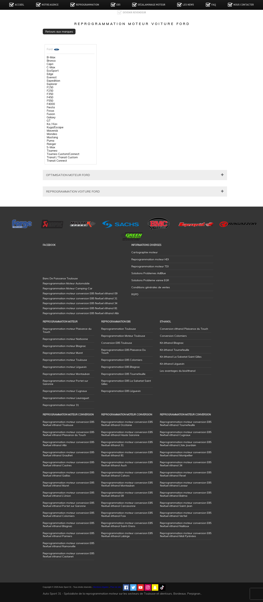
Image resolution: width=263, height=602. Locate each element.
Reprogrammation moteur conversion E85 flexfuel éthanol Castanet (68, 555)
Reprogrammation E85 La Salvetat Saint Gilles (126, 382)
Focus (50, 110)
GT (49, 120)
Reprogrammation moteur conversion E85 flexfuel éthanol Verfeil (185, 514)
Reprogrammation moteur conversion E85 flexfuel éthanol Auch (127, 464)
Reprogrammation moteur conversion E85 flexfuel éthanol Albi (68, 443)
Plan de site (115, 587)
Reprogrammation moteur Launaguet (66, 398)
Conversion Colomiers (173, 335)
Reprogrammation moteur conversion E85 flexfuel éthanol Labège (127, 534)
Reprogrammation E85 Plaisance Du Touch (123, 351)
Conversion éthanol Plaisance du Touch (184, 328)
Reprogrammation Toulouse (118, 328)
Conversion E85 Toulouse (116, 343)
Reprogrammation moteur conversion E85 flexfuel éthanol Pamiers (68, 534)
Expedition (53, 80)
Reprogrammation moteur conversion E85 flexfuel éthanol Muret (68, 484)
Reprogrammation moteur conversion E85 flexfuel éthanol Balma (185, 494)
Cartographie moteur (144, 252)
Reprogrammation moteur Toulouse (65, 360)
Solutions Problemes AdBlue (148, 273)
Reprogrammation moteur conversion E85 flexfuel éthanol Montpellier (185, 454)
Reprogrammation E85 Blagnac (120, 367)
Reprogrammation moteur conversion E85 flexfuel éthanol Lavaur (185, 484)
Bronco (51, 60)
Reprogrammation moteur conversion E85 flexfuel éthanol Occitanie (127, 423)
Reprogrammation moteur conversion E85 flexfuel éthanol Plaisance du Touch (68, 433)
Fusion (51, 114)
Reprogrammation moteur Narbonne (65, 339)
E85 (118, 4)
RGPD (134, 294)
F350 (50, 94)
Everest (52, 77)
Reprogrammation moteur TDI (150, 266)
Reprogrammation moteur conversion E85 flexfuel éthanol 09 (127, 494)
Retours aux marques (59, 31)
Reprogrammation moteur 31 (61, 405)
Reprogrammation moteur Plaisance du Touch (67, 330)
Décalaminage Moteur (151, 4)
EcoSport (53, 70)
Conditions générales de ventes (150, 287)
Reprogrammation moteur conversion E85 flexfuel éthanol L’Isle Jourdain (185, 443)
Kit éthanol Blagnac (172, 343)
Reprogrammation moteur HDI (150, 259)
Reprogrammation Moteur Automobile (66, 283)
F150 (50, 87)
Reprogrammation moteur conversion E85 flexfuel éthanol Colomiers (68, 514)
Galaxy (51, 117)
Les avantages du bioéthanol (177, 370)
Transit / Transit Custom (62, 157)
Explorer (52, 84)
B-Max (51, 57)
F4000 (51, 104)
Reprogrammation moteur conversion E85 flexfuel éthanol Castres (68, 464)
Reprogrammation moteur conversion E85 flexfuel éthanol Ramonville (68, 544)
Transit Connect (57, 160)
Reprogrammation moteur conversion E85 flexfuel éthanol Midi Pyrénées (185, 534)
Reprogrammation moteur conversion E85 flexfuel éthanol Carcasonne (127, 504)
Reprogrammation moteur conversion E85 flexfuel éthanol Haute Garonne (127, 433)
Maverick (52, 130)
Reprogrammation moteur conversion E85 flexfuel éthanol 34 (185, 464)
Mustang (52, 137)
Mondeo (52, 134)
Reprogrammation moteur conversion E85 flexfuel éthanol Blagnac (68, 524)
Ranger (51, 144)
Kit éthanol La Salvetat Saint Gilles (181, 356)
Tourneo (52, 150)
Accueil (19, 4)
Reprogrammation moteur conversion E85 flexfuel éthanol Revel (185, 474)
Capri (50, 64)
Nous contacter (243, 4)
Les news (188, 4)
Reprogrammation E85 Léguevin (121, 391)
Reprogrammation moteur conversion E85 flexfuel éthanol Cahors (127, 474)
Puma (50, 140)
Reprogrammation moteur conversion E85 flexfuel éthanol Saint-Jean (185, 504)
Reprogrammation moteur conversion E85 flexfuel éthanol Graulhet (68, 454)
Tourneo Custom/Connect (63, 154)
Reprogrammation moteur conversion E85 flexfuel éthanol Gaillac (68, 474)
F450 (50, 97)
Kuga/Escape (55, 127)
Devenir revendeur (134, 12)
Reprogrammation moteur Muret (63, 352)
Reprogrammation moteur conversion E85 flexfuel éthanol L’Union (68, 494)
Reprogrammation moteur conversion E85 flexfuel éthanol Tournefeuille (185, 423)
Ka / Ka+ (52, 124)
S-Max (51, 147)
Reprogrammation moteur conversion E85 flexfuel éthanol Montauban (127, 484)
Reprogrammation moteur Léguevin (65, 367)
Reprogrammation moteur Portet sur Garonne (65, 382)
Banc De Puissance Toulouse (60, 278)
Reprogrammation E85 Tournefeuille (123, 374)
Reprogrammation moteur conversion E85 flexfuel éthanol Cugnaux (185, 433)
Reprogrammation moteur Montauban (66, 374)
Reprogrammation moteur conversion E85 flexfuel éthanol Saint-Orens (127, 524)
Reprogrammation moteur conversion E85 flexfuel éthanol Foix (127, 514)
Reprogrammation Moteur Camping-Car (67, 288)
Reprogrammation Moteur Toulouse (123, 335)
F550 (50, 100)
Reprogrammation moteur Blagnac (64, 346)
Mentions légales (101, 587)
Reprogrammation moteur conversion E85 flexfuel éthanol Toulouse (68, 423)
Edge (50, 74)
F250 (50, 90)
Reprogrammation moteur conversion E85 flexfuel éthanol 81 (127, 454)
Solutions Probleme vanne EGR (150, 280)
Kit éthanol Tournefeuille (174, 350)
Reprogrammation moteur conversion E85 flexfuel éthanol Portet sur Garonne (68, 504)
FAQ (213, 4)
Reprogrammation (87, 4)
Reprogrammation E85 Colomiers (121, 360)
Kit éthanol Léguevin (172, 363)
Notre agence (50, 4)
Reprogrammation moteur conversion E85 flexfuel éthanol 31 (127, 443)
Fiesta (51, 107)
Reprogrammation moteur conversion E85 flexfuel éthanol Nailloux (185, 524)
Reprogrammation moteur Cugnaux (65, 391)
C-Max (51, 67)
